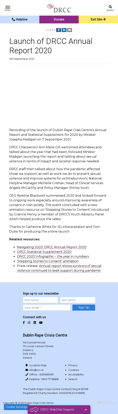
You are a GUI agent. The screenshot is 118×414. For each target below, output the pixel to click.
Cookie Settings (16, 407)
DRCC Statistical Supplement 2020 (44, 252)
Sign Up (83, 307)
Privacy (72, 365)
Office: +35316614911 (41, 374)
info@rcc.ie (36, 369)
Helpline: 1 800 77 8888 (44, 379)
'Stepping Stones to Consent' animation (47, 261)
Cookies (73, 369)
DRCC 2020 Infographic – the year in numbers (53, 256)
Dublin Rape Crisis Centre (59, 8)
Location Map (38, 365)
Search (72, 379)
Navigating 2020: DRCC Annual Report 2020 (51, 247)
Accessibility (76, 374)
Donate (59, 19)
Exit (98, 19)
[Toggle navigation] (7, 8)
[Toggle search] (110, 8)
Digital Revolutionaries (106, 402)
